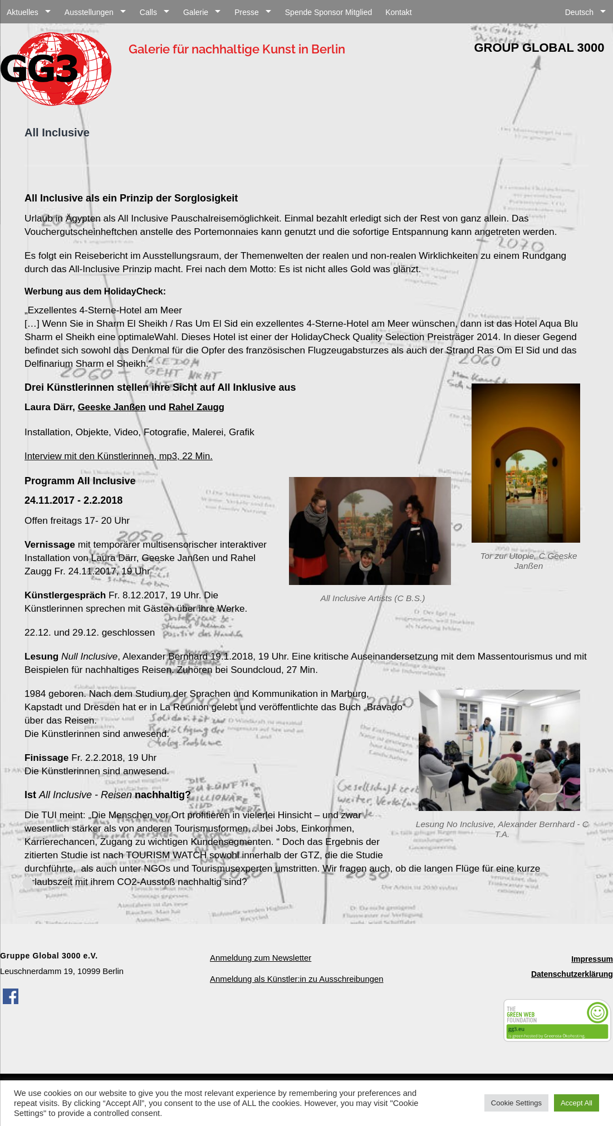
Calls (148, 12)
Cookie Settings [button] (516, 1103)
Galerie (195, 12)
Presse (246, 12)
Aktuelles (22, 12)
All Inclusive (57, 132)
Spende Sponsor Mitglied (328, 12)
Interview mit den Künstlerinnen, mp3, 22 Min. (121, 454)
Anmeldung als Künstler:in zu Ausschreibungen (296, 976)
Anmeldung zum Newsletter (260, 956)
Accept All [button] (576, 1103)
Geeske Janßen (113, 406)
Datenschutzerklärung (572, 971)
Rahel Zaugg (199, 406)
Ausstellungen (89, 12)
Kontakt (398, 12)
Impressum (592, 957)
